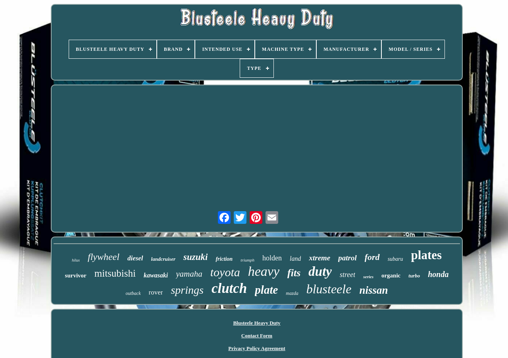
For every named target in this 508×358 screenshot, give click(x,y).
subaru (395, 259)
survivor (76, 275)
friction (224, 259)
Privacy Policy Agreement (256, 348)
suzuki (195, 257)
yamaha (189, 274)
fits (293, 273)
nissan (373, 290)
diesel (135, 258)
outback (133, 293)
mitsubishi (115, 273)
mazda (292, 293)
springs (187, 290)
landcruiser (163, 259)
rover (156, 292)
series (368, 276)
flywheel (103, 257)
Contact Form (256, 336)
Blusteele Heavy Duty (256, 323)
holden (272, 258)
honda (438, 274)
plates (426, 255)
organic (390, 275)
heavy (263, 271)
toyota (225, 272)
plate (266, 289)
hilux (76, 260)
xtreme (319, 258)
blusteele (329, 289)
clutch (229, 288)
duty (320, 271)
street (347, 275)
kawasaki (156, 275)
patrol (347, 258)
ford (372, 257)
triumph (247, 260)
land (295, 258)
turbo (414, 276)
